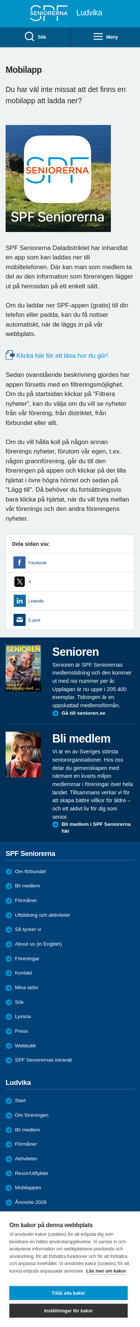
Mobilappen (28, 1187)
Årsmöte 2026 (31, 1202)
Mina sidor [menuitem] (26, 987)
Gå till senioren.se (83, 713)
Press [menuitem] (21, 1031)
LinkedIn (36, 601)
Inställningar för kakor (68, 1310)
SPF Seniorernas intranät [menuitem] (43, 1060)
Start (20, 1100)
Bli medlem (27, 886)
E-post (34, 620)
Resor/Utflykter (32, 1173)
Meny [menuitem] (105, 37)
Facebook (37, 562)
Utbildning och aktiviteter (42, 915)
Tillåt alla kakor (68, 1293)
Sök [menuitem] (35, 37)
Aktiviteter (26, 1158)
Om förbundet (30, 871)
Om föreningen (32, 1115)
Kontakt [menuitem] (23, 973)
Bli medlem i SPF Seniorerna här (96, 827)
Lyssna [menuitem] (23, 1016)
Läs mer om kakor (106, 1271)
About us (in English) (38, 944)
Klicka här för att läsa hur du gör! (62, 355)
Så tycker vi (28, 929)
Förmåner (26, 900)
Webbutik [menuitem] (25, 1045)
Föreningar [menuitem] (27, 958)
